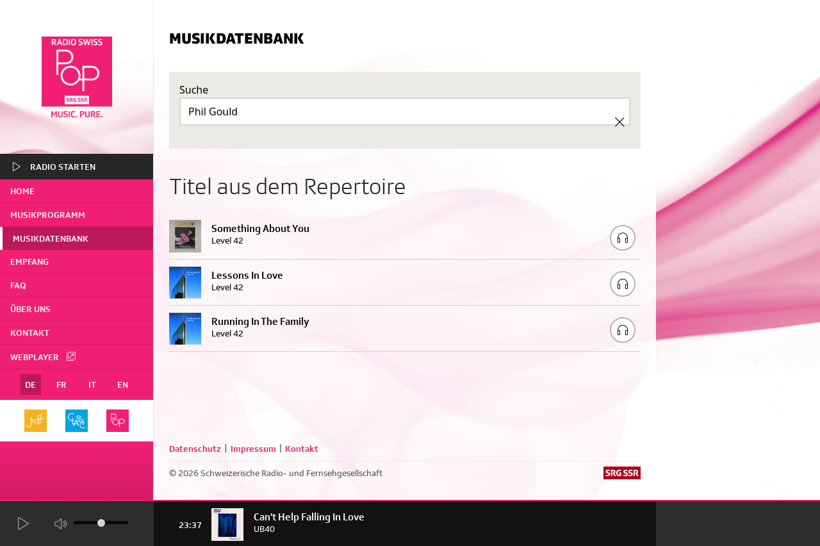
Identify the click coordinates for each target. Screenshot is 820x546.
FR (61, 384)
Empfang (29, 261)
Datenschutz (195, 448)
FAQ (18, 285)
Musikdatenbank (50, 238)
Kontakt (29, 332)
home (22, 191)
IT (92, 384)
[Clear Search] (619, 122)
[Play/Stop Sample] (622, 237)
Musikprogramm (47, 215)
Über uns (30, 309)
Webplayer (43, 356)
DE (30, 384)
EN (122, 384)
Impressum (253, 448)
